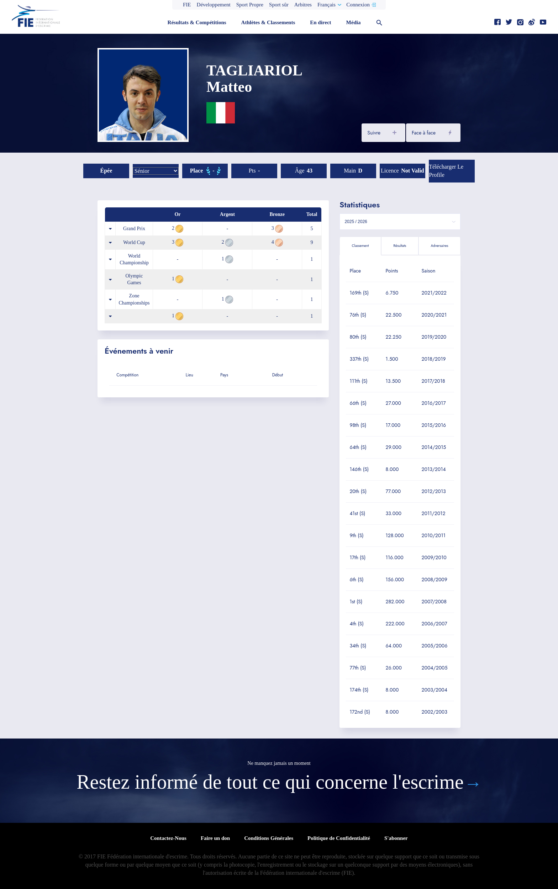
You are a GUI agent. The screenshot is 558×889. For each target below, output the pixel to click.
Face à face (424, 132)
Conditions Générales (268, 838)
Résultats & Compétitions (197, 22)
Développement (214, 4)
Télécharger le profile (446, 171)
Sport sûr (279, 4)
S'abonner (396, 838)
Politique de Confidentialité (338, 838)
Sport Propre (249, 4)
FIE (187, 4)
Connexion (358, 4)
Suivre (373, 132)
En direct (320, 22)
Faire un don (215, 838)
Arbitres (303, 4)
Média (353, 22)
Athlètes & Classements (268, 22)
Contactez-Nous (168, 838)
